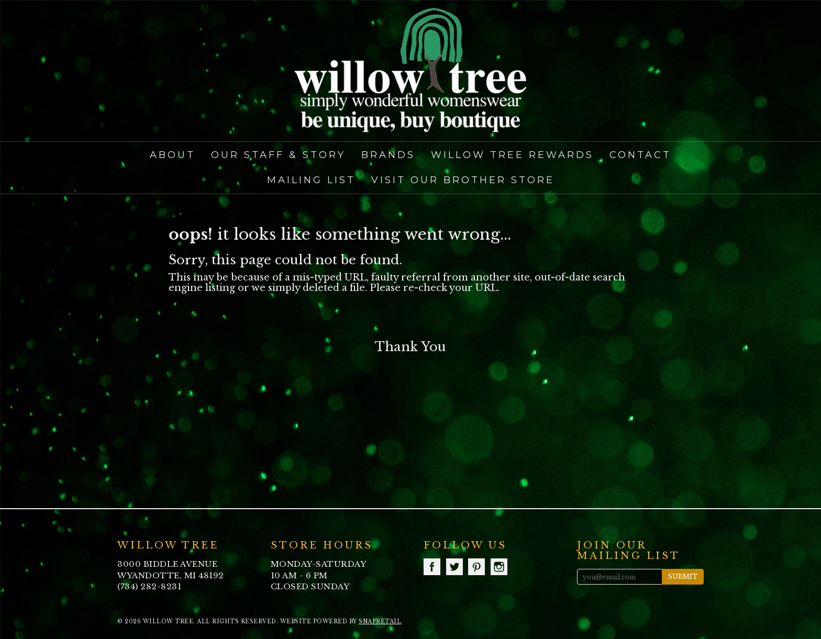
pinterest (476, 566)
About (172, 155)
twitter (454, 566)
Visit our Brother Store (462, 180)
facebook (432, 566)
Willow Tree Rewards (512, 155)
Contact (640, 155)
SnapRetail (380, 621)
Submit (683, 576)
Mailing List (311, 180)
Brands (388, 155)
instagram (499, 566)
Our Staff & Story (278, 155)
